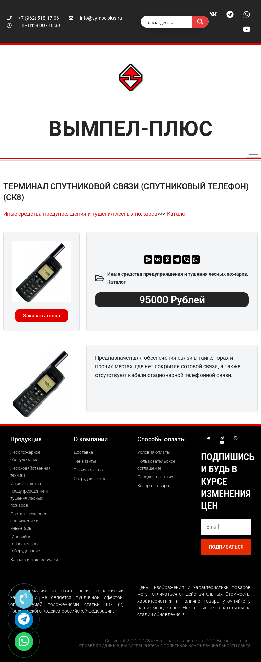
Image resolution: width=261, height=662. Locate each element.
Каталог (177, 214)
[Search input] (166, 22)
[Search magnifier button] (200, 22)
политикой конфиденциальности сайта (207, 645)
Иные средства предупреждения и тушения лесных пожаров (80, 214)
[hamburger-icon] (253, 153)
